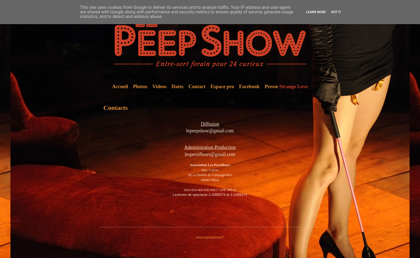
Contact (197, 86)
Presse (271, 86)
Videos (159, 86)
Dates (178, 86)
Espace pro (222, 86)
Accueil (120, 86)
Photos (140, 86)
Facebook (249, 86)
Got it (336, 12)
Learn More (316, 12)
